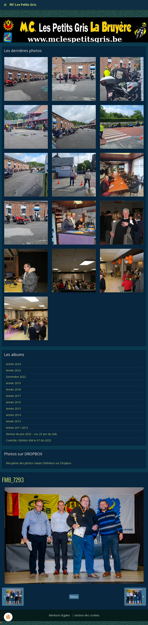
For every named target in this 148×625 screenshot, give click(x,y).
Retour (74, 596)
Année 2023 (13, 370)
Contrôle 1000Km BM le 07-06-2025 (28, 440)
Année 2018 (13, 389)
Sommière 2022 (16, 377)
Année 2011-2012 (17, 427)
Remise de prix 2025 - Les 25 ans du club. (31, 434)
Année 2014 (13, 415)
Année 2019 (13, 383)
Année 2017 (13, 396)
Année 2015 (13, 408)
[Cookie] (8, 617)
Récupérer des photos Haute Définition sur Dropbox (38, 463)
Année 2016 (13, 402)
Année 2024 (13, 364)
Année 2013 (13, 421)
